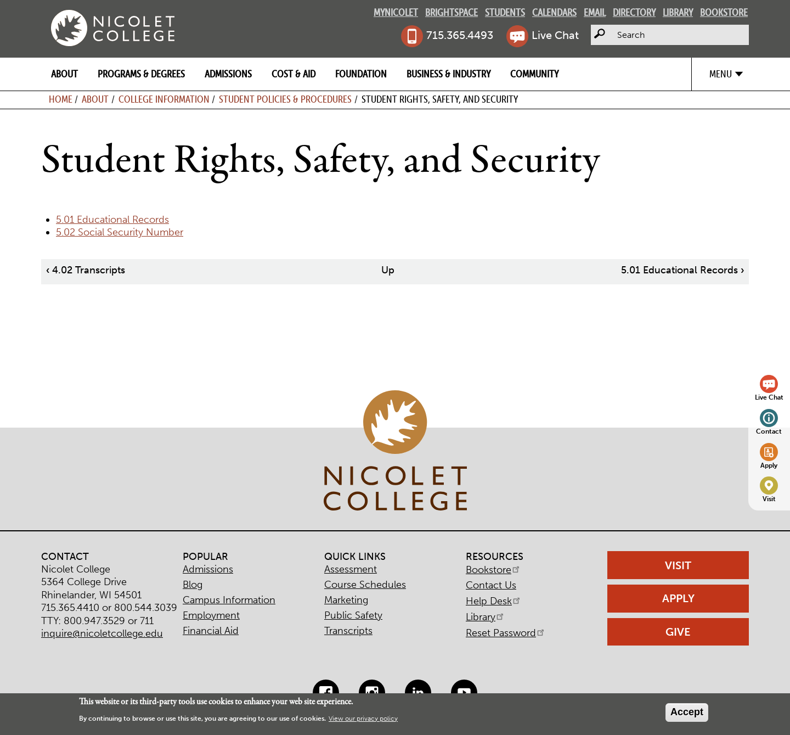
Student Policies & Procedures (285, 99)
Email (595, 12)
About (64, 74)
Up (387, 270)
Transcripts (348, 631)
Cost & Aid (293, 74)
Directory (634, 12)
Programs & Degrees (141, 74)
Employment (211, 615)
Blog (192, 585)
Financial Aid (211, 631)
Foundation (361, 74)
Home (60, 99)
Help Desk (494, 601)
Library (678, 12)
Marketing (346, 600)
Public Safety (353, 615)
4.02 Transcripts (85, 270)
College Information (164, 99)
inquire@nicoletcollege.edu (102, 633)
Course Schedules (365, 585)
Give (678, 631)
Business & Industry (448, 74)
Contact (769, 431)
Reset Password (506, 633)
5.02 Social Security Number (119, 232)
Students (505, 12)
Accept (686, 711)
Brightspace (451, 12)
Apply (768, 465)
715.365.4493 (459, 35)
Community (534, 74)
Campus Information (229, 600)
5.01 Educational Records (112, 220)
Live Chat (555, 35)
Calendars (554, 12)
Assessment (350, 569)
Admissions (228, 74)
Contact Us (491, 585)
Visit (769, 499)
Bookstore (724, 12)
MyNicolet (396, 12)
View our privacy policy (363, 718)
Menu (720, 74)
